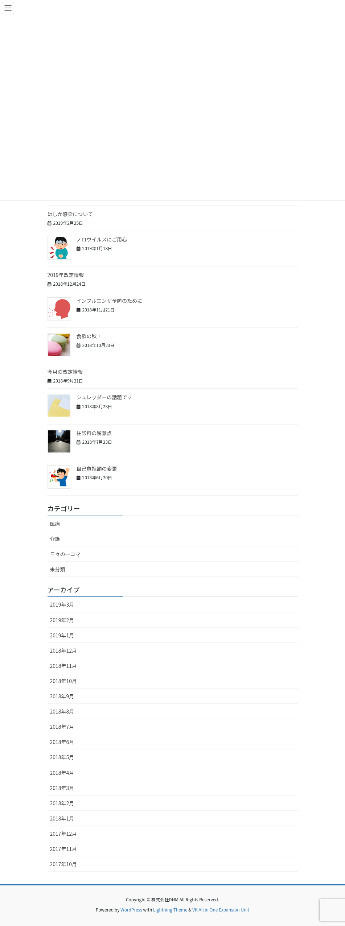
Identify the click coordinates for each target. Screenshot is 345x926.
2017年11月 (63, 848)
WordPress (131, 909)
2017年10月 (63, 864)
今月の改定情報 (65, 371)
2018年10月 (63, 681)
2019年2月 (62, 620)
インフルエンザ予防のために (110, 300)
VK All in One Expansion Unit (220, 909)
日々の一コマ (65, 554)
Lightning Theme (170, 909)
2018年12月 (63, 650)
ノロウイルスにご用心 (102, 239)
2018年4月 (62, 772)
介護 (55, 538)
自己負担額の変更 (97, 468)
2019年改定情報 (66, 274)
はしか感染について (70, 214)
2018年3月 (62, 787)
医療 (55, 523)
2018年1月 (62, 818)
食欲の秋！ (89, 336)
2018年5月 (62, 757)
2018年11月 (63, 665)
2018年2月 (62, 803)
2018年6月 (62, 741)
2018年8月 (62, 711)
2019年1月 (62, 635)
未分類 (57, 569)
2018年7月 (62, 726)
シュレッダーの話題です (104, 397)
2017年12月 (63, 833)
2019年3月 (62, 604)
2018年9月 (62, 696)
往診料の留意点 (94, 433)
